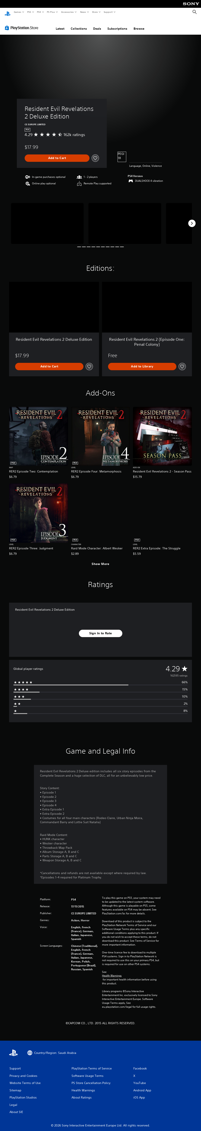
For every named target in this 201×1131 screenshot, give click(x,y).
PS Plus (51, 11)
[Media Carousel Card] (47, 219)
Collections (79, 24)
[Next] (192, 219)
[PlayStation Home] (7, 12)
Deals (97, 24)
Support (108, 11)
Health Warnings (112, 971)
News (83, 11)
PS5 (29, 11)
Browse (139, 24)
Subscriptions (117, 24)
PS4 (39, 11)
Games (17, 11)
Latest (60, 24)
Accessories (67, 11)
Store (95, 11)
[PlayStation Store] (22, 23)
